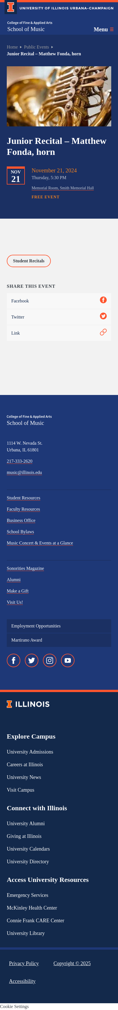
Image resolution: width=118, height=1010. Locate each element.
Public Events (36, 47)
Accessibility (22, 981)
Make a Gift (18, 591)
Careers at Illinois (25, 764)
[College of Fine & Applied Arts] (29, 23)
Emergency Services (27, 895)
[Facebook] (13, 660)
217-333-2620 (19, 461)
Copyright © (72, 963)
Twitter (59, 317)
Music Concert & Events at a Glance (40, 543)
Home (12, 47)
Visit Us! (15, 602)
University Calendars (28, 849)
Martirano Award (26, 640)
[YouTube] (68, 660)
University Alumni (26, 823)
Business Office (21, 520)
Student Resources (23, 497)
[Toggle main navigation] (103, 29)
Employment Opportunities (36, 625)
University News (24, 777)
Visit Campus (20, 790)
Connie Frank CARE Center (35, 920)
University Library (26, 933)
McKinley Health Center (32, 908)
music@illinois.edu (24, 472)
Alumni (14, 579)
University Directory (28, 861)
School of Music (26, 29)
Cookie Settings (14, 1006)
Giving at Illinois (24, 836)
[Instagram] (49, 660)
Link (59, 333)
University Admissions (30, 752)
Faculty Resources (23, 509)
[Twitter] (31, 660)
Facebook (59, 301)
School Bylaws (20, 531)
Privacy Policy (24, 963)
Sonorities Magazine (25, 568)
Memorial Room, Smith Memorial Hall (63, 188)
